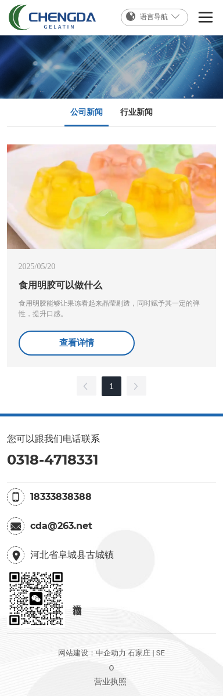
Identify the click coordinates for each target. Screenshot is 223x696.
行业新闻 (136, 112)
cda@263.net (61, 525)
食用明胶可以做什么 (60, 285)
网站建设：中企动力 (92, 652)
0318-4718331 (52, 459)
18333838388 (61, 496)
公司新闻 (86, 112)
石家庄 (139, 652)
